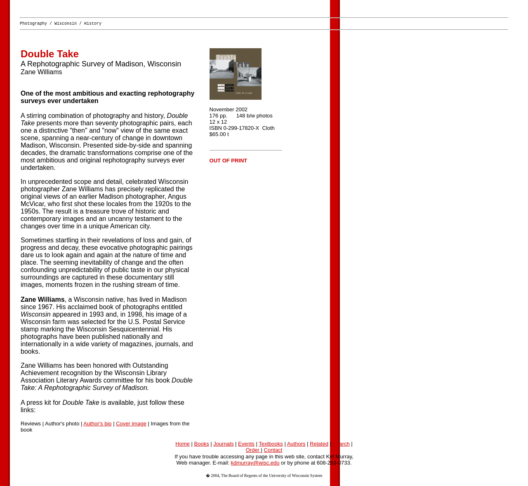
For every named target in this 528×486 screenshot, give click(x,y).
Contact (273, 451)
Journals (223, 445)
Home (182, 445)
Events (246, 445)
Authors (296, 445)
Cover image (131, 425)
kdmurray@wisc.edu (255, 464)
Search (341, 445)
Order (253, 451)
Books (201, 445)
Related (319, 445)
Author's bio (97, 425)
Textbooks (271, 445)
